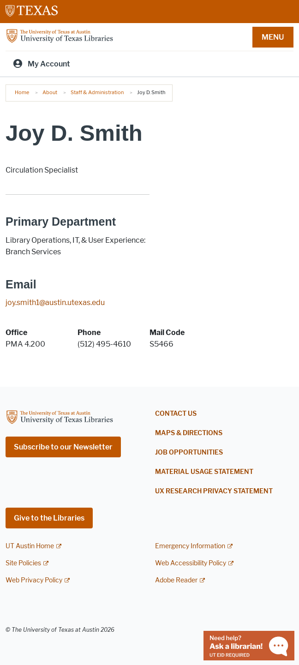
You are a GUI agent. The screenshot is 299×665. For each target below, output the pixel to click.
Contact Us (176, 414)
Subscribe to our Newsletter (63, 447)
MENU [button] (273, 37)
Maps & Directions (188, 433)
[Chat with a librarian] (248, 645)
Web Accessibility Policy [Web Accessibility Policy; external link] (190, 563)
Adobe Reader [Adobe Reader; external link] (176, 580)
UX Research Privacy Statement (214, 491)
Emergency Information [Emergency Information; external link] (190, 546)
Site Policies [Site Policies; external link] (23, 563)
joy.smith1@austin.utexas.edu (55, 302)
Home (22, 92)
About (49, 92)
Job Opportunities (189, 452)
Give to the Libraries (49, 518)
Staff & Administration (97, 92)
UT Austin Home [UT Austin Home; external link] (30, 546)
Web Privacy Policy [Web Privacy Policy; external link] (34, 580)
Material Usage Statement (204, 472)
